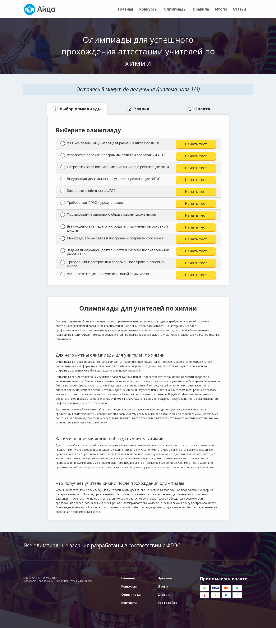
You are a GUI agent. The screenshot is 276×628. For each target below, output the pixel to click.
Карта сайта (167, 603)
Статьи (239, 9)
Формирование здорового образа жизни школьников (108, 214)
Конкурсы (148, 9)
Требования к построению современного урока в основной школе (113, 264)
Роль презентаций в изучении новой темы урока (104, 273)
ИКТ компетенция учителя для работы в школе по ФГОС (110, 143)
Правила (201, 9)
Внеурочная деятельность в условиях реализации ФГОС (110, 178)
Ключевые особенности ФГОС (88, 190)
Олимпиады (175, 9)
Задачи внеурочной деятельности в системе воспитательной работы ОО (114, 252)
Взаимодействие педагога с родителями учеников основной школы (114, 228)
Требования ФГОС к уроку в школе (92, 202)
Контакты (129, 603)
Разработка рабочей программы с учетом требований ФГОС (113, 155)
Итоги (221, 9)
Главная (125, 9)
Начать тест (196, 143)
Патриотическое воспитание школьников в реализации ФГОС (115, 166)
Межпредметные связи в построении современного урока (111, 238)
